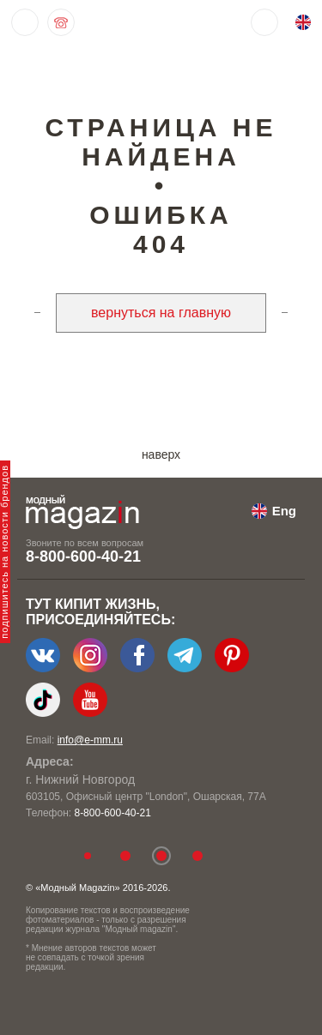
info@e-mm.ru (90, 740)
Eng (284, 510)
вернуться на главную (161, 312)
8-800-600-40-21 (83, 556)
